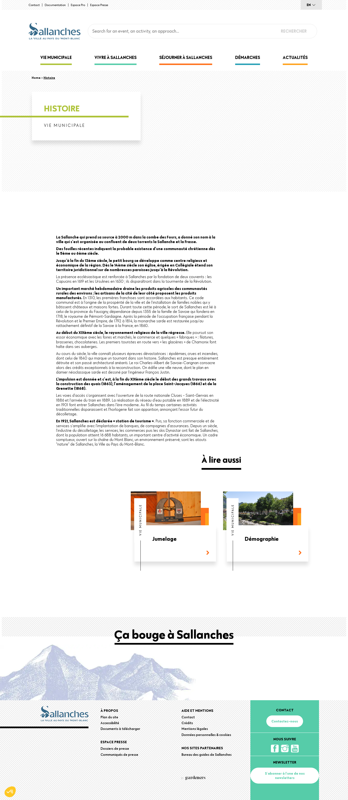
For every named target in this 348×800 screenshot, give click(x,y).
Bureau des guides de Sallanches (206, 754)
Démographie (262, 539)
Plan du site (109, 717)
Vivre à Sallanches (115, 57)
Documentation (55, 5)
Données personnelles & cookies (206, 735)
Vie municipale (56, 57)
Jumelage (164, 539)
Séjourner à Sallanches (185, 57)
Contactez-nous (284, 721)
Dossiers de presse (115, 748)
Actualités (295, 57)
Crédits (187, 723)
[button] (10, 792)
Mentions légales (194, 729)
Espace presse (99, 5)
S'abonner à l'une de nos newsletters (285, 775)
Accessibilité (110, 723)
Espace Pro (78, 5)
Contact (34, 5)
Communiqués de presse (119, 754)
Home (36, 77)
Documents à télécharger (120, 729)
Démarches (247, 57)
